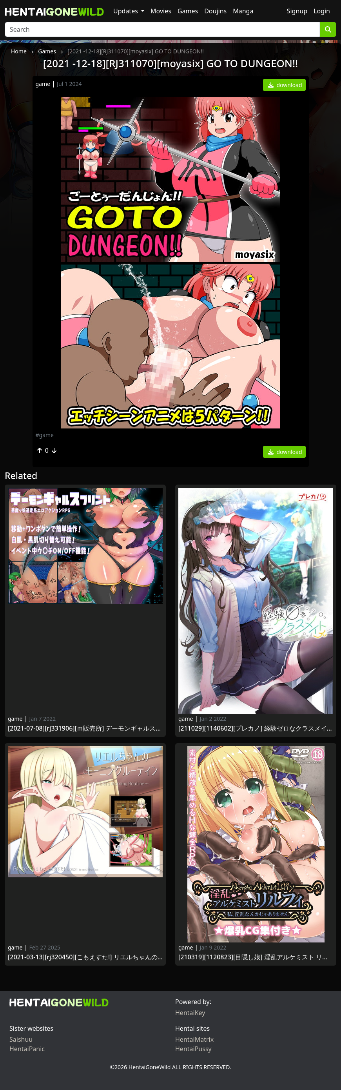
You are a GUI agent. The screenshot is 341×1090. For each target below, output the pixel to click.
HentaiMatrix (194, 1039)
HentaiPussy (193, 1048)
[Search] (162, 29)
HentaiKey (190, 1012)
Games (188, 11)
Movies (161, 11)
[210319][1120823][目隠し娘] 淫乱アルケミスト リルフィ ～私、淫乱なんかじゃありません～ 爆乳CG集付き (255, 957)
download (285, 85)
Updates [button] (126, 11)
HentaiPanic (27, 1048)
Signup (297, 11)
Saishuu (21, 1039)
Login (322, 11)
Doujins (215, 11)
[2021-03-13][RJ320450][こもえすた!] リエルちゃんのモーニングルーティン (85, 957)
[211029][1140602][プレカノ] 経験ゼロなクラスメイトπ (255, 728)
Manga (243, 11)
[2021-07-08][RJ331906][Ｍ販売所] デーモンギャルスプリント (85, 728)
